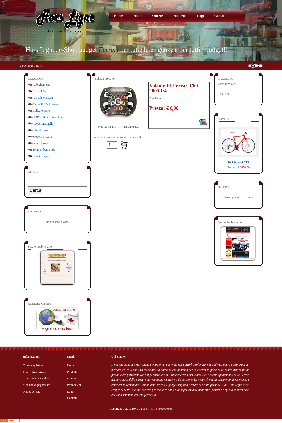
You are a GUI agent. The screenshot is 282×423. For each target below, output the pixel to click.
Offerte (157, 16)
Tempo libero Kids (44, 149)
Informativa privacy (35, 372)
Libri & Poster (41, 130)
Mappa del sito (31, 391)
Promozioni (180, 16)
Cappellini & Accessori (46, 104)
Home (118, 16)
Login (201, 16)
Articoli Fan (40, 91)
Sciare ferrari (40, 143)
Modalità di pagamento (36, 385)
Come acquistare (33, 365)
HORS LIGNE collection (48, 117)
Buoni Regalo (41, 156)
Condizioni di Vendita (36, 378)
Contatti (220, 16)
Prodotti (137, 16)
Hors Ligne (138, 408)
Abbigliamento (41, 84)
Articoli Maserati (43, 97)
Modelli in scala (42, 136)
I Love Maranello (43, 123)
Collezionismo (41, 110)
